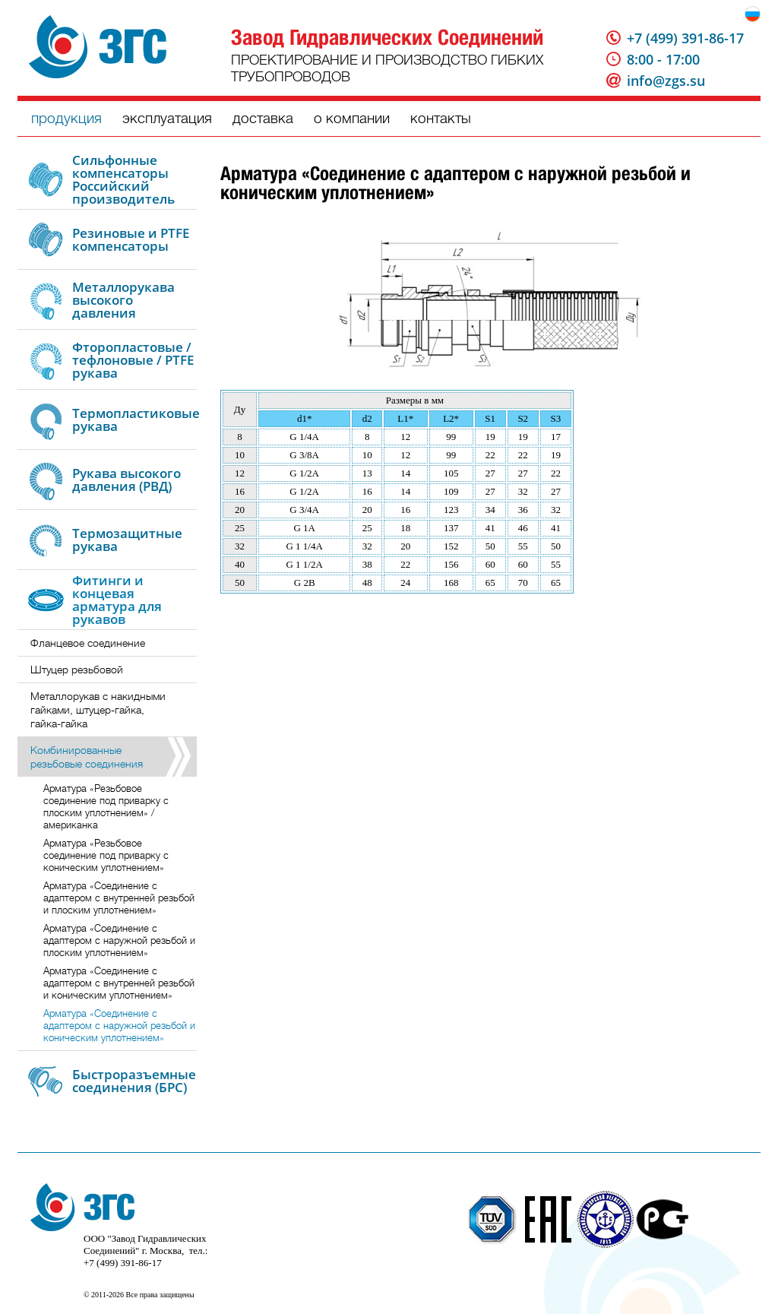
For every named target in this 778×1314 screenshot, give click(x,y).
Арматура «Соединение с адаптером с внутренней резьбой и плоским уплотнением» (118, 898)
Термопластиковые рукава (136, 419)
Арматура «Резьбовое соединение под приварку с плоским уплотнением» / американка (106, 807)
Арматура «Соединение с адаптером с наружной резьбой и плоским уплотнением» (119, 940)
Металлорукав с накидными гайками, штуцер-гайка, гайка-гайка (98, 710)
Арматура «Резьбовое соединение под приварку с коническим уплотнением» (106, 855)
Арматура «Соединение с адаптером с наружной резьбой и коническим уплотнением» (119, 1025)
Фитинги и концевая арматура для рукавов (117, 600)
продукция (66, 118)
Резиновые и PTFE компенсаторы (130, 239)
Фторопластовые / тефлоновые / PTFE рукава (133, 360)
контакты (440, 118)
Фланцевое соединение (87, 643)
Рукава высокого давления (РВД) (126, 479)
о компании (352, 118)
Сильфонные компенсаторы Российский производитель (123, 179)
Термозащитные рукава (127, 539)
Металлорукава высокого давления (123, 299)
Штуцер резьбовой (76, 669)
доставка (262, 118)
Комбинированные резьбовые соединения (86, 757)
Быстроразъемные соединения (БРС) (134, 1080)
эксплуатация (167, 118)
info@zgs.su (666, 80)
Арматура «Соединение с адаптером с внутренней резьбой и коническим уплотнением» (118, 983)
